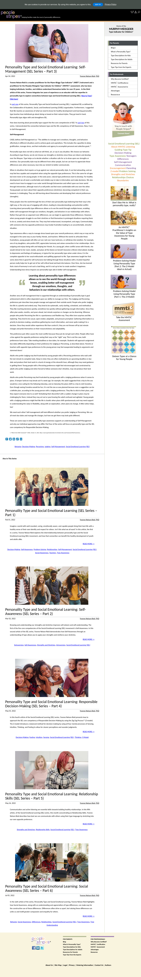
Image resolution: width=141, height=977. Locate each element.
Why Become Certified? (99, 942)
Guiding (118, 149)
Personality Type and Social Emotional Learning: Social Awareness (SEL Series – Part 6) (46, 888)
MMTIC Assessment (98, 947)
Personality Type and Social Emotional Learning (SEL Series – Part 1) (51, 513)
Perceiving (40, 446)
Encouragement (118, 168)
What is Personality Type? (72, 944)
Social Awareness (24, 922)
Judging (47, 446)
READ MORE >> (88, 544)
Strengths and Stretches (123, 174)
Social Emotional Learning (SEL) (124, 143)
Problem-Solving (40, 549)
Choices (130, 177)
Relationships (119, 177)
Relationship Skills (43, 829)
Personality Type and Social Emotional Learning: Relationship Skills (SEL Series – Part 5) (51, 796)
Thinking (78, 737)
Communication (123, 165)
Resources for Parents (70, 952)
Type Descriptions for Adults (72, 950)
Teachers (52, 553)
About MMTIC (118, 146)
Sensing (46, 737)
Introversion (60, 645)
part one (15, 104)
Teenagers (131, 155)
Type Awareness (118, 155)
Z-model (114, 171)
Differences (123, 158)
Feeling (32, 737)
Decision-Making (123, 152)
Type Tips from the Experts (72, 955)
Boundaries (123, 180)
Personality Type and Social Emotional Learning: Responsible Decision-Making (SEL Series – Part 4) (51, 704)
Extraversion (19, 645)
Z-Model (85, 737)
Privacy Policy (110, 4)
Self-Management (123, 162)
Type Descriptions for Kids (72, 947)
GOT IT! (98, 4)
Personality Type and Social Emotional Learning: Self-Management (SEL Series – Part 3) (45, 69)
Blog (64, 942)
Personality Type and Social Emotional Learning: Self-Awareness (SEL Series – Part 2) (45, 611)
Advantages (95, 950)
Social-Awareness (41, 553)
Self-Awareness (27, 549)
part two (81, 123)
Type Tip (127, 149)
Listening (130, 146)
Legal (65, 965)
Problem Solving (127, 171)
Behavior (18, 446)
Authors (108, 965)
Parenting (131, 168)
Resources (94, 952)
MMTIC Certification (98, 944)
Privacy (72, 965)
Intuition (39, 737)
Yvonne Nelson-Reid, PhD (89, 76)
